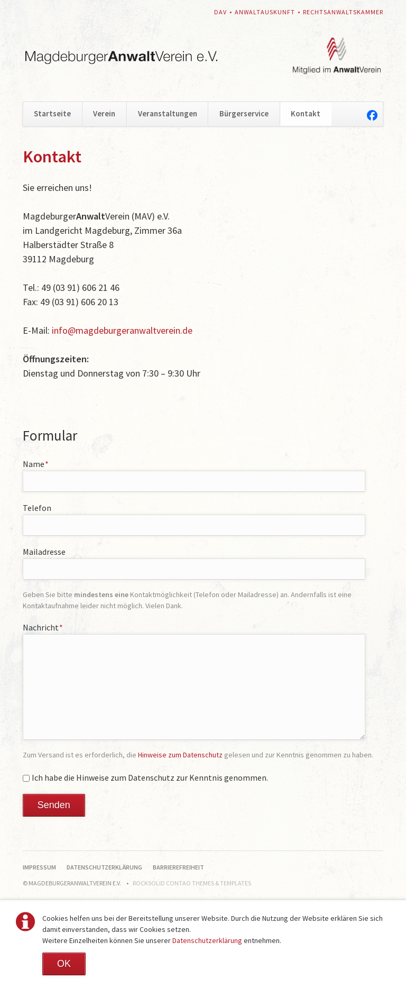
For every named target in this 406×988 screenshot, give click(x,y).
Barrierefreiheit (178, 867)
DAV (220, 12)
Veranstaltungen (167, 113)
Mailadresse (44, 551)
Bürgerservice (244, 113)
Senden (54, 805)
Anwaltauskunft (265, 12)
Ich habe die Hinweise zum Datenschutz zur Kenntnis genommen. (150, 777)
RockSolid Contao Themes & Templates (192, 883)
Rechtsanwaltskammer (343, 12)
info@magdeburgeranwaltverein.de (122, 330)
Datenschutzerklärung (207, 940)
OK (64, 963)
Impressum (39, 867)
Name (36, 464)
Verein (104, 113)
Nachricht (43, 627)
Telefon (37, 507)
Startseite (52, 113)
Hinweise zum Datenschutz (180, 755)
